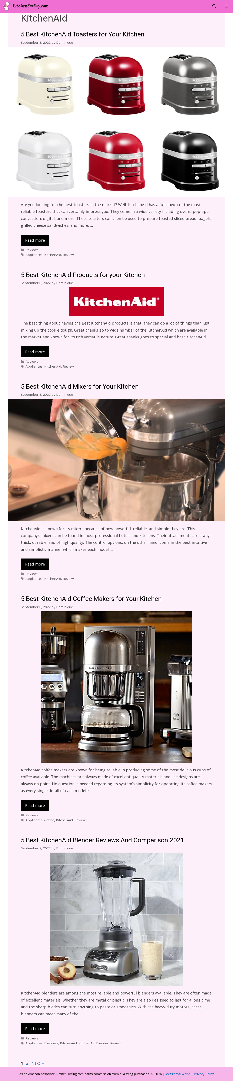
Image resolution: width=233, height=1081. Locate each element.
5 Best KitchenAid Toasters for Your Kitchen (82, 34)
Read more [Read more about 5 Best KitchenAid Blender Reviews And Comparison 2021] (35, 1028)
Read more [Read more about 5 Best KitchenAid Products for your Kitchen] (35, 351)
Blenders (51, 1043)
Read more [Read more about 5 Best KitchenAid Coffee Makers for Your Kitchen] (35, 805)
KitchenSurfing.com (30, 6)
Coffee (49, 820)
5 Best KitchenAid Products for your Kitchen (83, 275)
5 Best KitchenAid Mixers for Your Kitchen (80, 386)
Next (38, 1063)
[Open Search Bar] (214, 6)
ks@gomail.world (178, 1074)
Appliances (34, 255)
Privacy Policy (204, 1074)
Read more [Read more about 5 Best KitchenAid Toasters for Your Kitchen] (35, 240)
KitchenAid (52, 255)
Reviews (32, 250)
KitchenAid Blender (94, 1043)
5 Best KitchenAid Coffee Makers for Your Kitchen (91, 599)
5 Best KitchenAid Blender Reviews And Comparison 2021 (102, 840)
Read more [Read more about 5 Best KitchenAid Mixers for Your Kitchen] (35, 564)
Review (68, 255)
